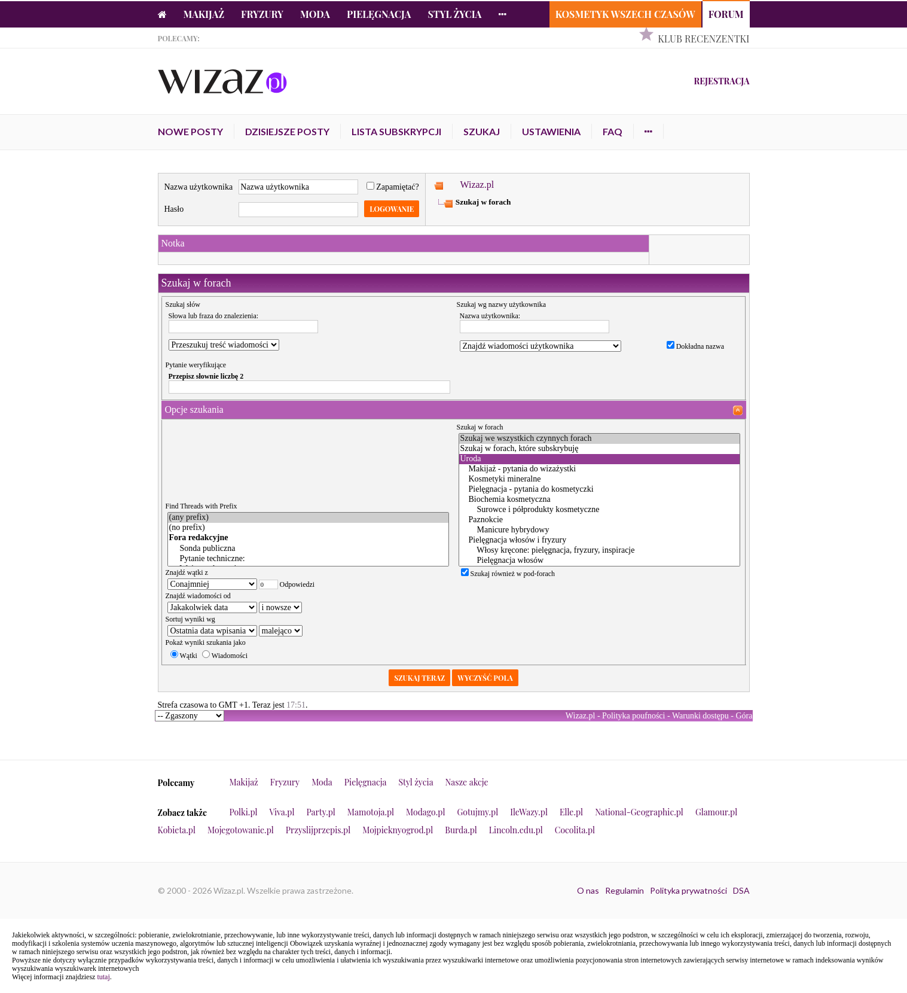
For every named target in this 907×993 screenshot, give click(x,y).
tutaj (103, 977)
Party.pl (320, 812)
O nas (588, 890)
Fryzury (262, 14)
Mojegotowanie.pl (240, 830)
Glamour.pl (716, 812)
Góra (744, 715)
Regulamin (624, 890)
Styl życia (454, 14)
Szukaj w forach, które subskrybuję (599, 449)
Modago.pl (425, 812)
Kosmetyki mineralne (599, 479)
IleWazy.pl (529, 812)
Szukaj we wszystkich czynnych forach (599, 439)
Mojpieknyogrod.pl (397, 830)
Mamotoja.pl (370, 812)
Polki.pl (244, 812)
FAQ (612, 131)
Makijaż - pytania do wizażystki (599, 469)
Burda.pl (461, 830)
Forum (726, 14)
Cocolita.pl (575, 830)
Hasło (174, 209)
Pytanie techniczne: (308, 559)
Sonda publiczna (308, 549)
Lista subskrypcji (396, 131)
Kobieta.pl (177, 830)
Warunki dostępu (700, 715)
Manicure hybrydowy (599, 530)
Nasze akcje (466, 782)
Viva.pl (282, 812)
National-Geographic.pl (639, 812)
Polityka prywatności (688, 890)
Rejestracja (721, 81)
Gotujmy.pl (477, 812)
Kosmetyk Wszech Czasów (625, 14)
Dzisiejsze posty (287, 131)
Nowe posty (190, 131)
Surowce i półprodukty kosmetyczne (599, 510)
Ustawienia (551, 131)
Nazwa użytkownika (198, 186)
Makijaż (204, 14)
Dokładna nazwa (695, 346)
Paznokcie (599, 520)
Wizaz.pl (477, 184)
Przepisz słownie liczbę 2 (206, 376)
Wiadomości (225, 655)
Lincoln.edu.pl (516, 830)
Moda (315, 14)
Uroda (599, 459)
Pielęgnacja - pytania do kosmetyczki (599, 490)
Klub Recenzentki (703, 38)
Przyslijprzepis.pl (318, 830)
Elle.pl (571, 812)
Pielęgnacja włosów (599, 561)
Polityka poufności (633, 715)
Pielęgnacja (379, 14)
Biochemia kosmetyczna (599, 500)
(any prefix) (308, 518)
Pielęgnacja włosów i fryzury (599, 540)
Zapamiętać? (393, 186)
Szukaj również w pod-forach (508, 573)
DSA (741, 890)
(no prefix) (308, 528)
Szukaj (481, 131)
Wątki (183, 655)
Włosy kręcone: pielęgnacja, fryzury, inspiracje (599, 551)
